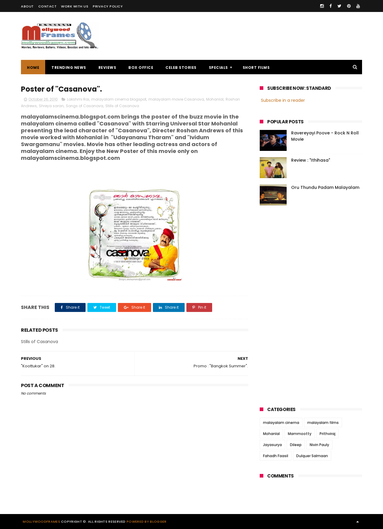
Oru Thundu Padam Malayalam (325, 187)
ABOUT (27, 6)
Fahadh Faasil (275, 455)
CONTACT (47, 6)
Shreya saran (51, 105)
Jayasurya (272, 444)
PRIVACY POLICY (108, 6)
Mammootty (299, 433)
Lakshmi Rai (78, 99)
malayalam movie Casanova (176, 99)
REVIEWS (107, 67)
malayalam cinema (281, 422)
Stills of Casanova (122, 105)
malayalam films (323, 422)
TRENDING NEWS (68, 67)
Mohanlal (215, 99)
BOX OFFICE (140, 67)
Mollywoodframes (41, 521)
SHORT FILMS (256, 67)
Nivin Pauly (319, 444)
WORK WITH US (74, 6)
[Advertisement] (253, 35)
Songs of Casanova (84, 105)
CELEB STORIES (181, 67)
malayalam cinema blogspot (118, 99)
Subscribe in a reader (283, 100)
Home (33, 67)
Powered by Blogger (146, 521)
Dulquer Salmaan (312, 455)
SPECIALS (218, 67)
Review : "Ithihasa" (310, 160)
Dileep (296, 444)
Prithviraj (327, 433)
